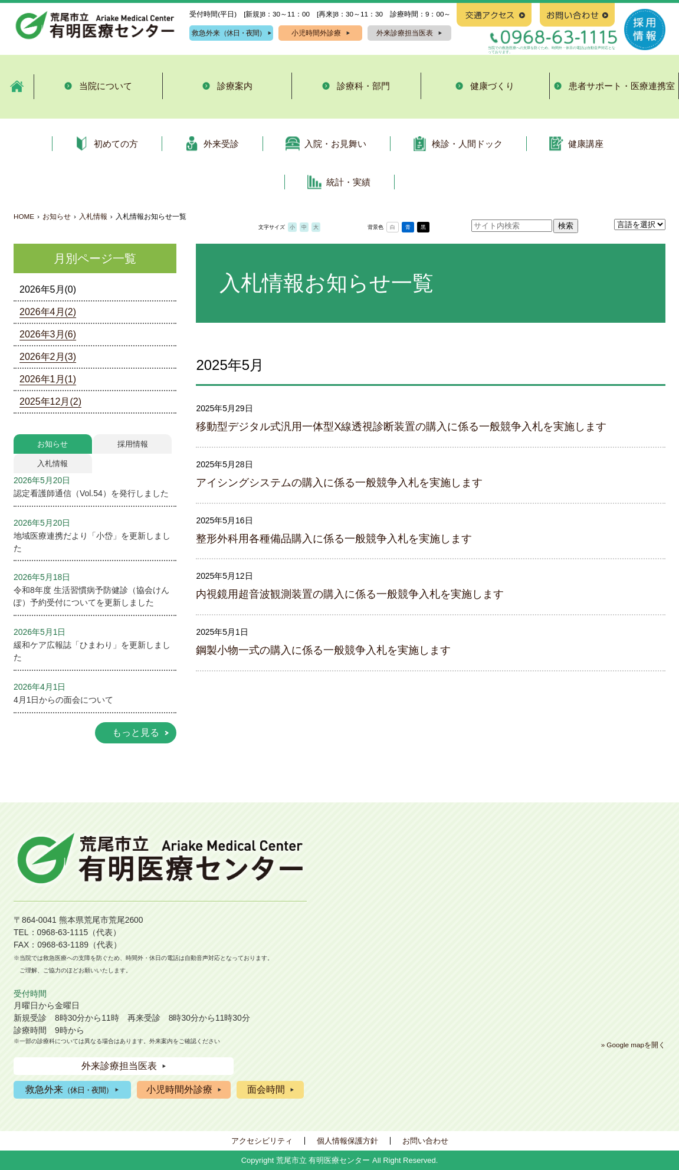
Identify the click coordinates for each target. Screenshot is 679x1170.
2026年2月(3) (47, 357)
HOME (24, 216)
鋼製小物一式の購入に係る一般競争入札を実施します (323, 650)
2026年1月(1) (47, 379)
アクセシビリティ (262, 1140)
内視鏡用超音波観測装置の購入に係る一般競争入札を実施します (350, 594)
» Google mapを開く (633, 1044)
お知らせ (56, 216)
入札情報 (93, 216)
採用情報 (132, 444)
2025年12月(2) (50, 401)
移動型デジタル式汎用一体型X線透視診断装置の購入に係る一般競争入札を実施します (401, 426)
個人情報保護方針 (347, 1140)
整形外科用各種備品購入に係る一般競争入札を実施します (334, 539)
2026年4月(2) (47, 312)
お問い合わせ (425, 1140)
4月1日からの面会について (63, 699)
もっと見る (135, 732)
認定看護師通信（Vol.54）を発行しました (91, 493)
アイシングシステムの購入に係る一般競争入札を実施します (339, 483)
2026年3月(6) (47, 334)
